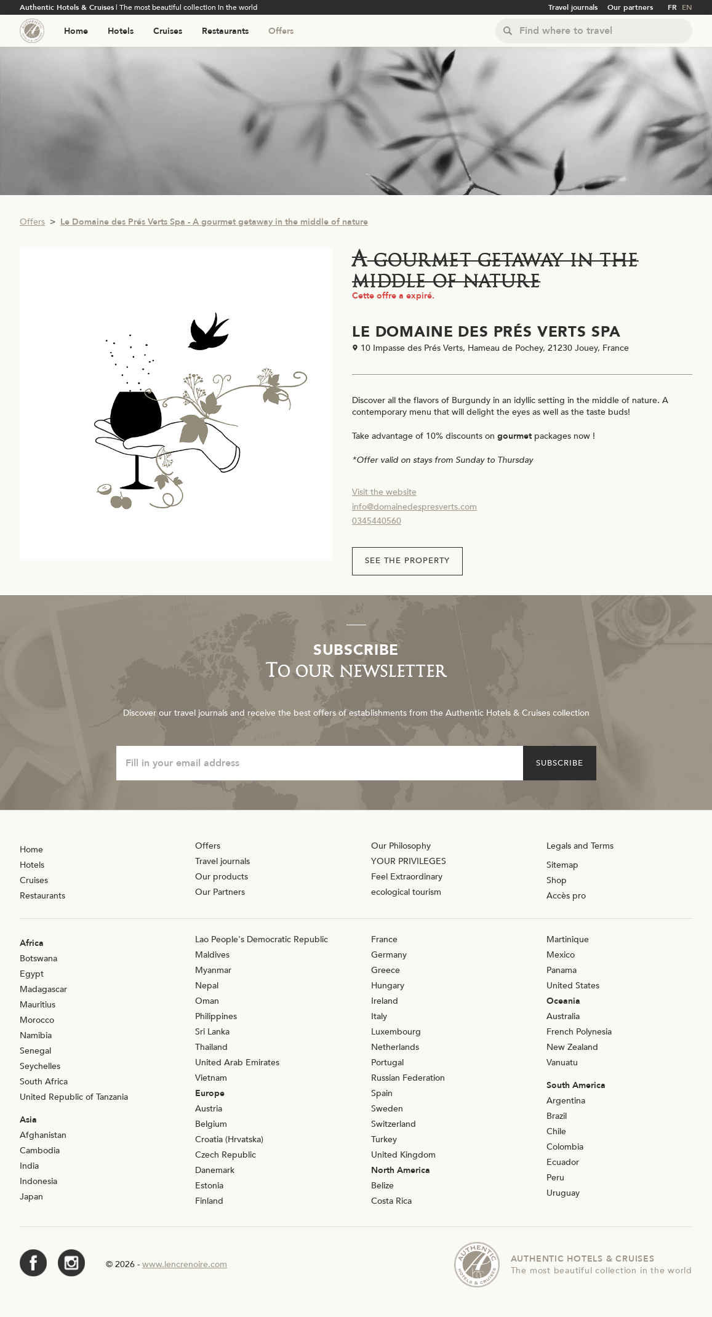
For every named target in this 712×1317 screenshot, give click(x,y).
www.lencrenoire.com (184, 1264)
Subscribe (559, 763)
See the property (407, 560)
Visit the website (384, 492)
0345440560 (376, 521)
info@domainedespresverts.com (414, 507)
